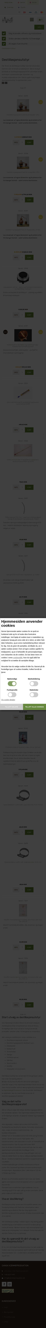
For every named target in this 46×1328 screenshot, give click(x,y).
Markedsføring (34, 679)
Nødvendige (12, 679)
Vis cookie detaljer (8, 700)
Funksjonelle (12, 690)
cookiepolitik (17, 658)
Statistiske (34, 690)
